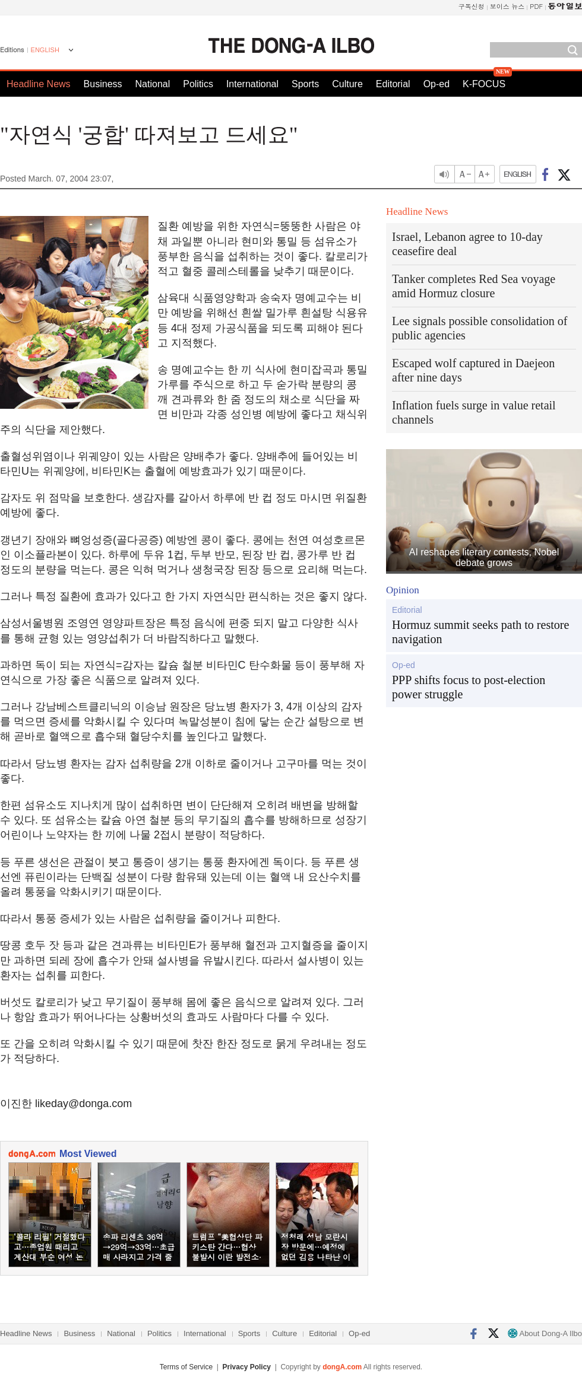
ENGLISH (45, 49)
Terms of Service (186, 1367)
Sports (305, 84)
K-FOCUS (484, 84)
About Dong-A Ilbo (545, 1333)
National (152, 84)
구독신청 (471, 6)
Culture (347, 84)
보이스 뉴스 (507, 6)
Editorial (393, 84)
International (252, 84)
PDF (536, 6)
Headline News (39, 84)
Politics (198, 84)
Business (103, 84)
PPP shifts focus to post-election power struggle (468, 687)
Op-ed (436, 84)
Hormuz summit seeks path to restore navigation (480, 632)
